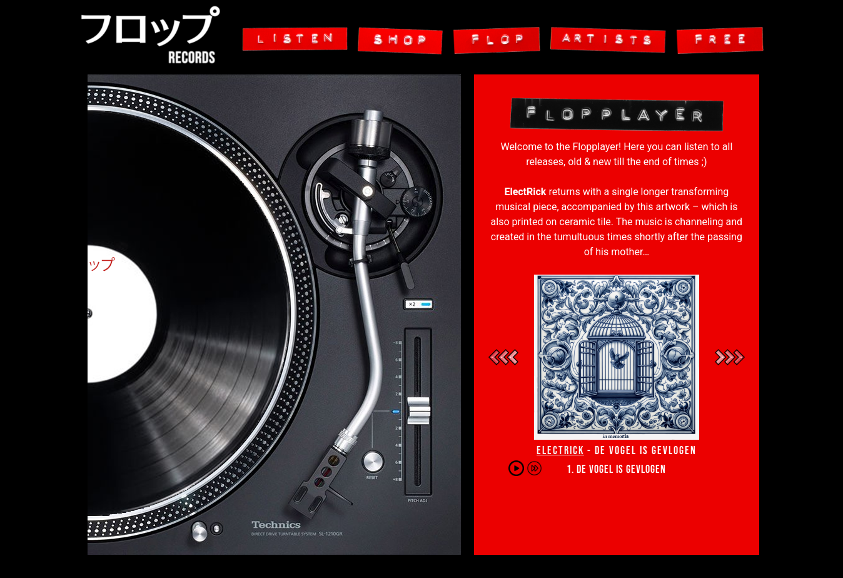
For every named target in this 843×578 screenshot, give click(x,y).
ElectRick (560, 450)
